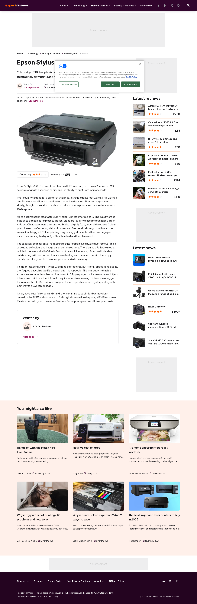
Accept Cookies (130, 84)
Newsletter (146, 5)
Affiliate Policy (116, 581)
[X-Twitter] (172, 5)
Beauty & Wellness (124, 5)
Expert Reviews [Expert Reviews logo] (14, 5)
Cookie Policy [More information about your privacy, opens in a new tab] (131, 77)
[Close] (140, 64)
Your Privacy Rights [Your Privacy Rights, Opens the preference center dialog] (69, 84)
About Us (99, 581)
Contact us (23, 581)
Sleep (63, 5)
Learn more (35, 100)
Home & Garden (99, 5)
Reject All (110, 84)
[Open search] (188, 5)
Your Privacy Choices (78, 581)
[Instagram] (178, 5)
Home (20, 53)
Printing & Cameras (51, 53)
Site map (38, 581)
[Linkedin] (165, 5)
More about (29, 336)
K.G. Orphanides (31, 87)
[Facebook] (158, 5)
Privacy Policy (55, 581)
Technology (78, 5)
